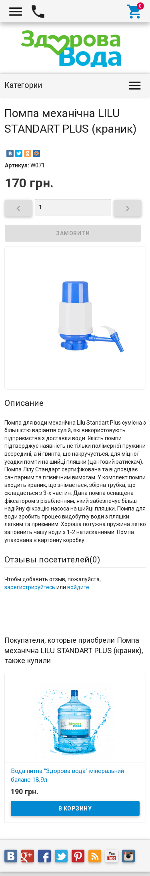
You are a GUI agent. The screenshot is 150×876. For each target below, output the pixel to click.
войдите (78, 587)
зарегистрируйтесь (29, 587)
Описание (24, 403)
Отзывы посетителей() (52, 559)
